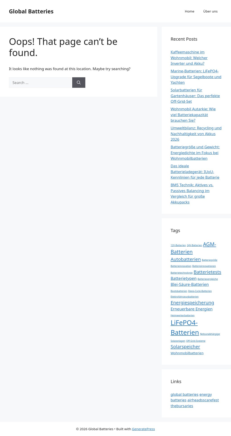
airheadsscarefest (203, 399)
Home (189, 11)
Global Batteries (31, 11)
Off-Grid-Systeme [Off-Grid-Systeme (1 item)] (195, 340)
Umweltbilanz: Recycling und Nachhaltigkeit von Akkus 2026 (196, 133)
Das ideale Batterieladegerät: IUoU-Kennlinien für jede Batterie (195, 171)
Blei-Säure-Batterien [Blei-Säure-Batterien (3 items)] (190, 284)
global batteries (184, 394)
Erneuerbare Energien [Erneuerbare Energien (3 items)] (192, 309)
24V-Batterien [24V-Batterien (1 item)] (194, 245)
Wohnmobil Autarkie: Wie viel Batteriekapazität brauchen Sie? (193, 114)
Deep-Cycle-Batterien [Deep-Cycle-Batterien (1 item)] (200, 291)
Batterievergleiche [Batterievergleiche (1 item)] (208, 279)
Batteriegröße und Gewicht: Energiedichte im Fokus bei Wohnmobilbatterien (195, 152)
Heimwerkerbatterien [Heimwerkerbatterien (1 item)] (183, 315)
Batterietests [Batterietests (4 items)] (207, 272)
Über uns (210, 11)
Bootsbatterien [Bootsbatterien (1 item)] (179, 291)
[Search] (78, 82)
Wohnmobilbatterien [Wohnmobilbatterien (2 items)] (187, 353)
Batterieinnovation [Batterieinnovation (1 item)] (181, 266)
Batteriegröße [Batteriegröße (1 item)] (209, 260)
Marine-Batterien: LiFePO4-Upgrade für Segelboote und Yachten (196, 76)
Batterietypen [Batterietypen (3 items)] (184, 278)
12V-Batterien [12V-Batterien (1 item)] (178, 245)
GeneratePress (143, 429)
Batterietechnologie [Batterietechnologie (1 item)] (182, 272)
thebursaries (182, 405)
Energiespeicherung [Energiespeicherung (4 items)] (192, 302)
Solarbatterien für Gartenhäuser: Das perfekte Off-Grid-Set (195, 95)
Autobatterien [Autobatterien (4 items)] (186, 259)
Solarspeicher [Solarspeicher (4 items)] (185, 346)
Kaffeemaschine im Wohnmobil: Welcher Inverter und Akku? (189, 57)
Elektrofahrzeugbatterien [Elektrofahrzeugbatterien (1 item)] (185, 296)
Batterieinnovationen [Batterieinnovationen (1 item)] (204, 266)
